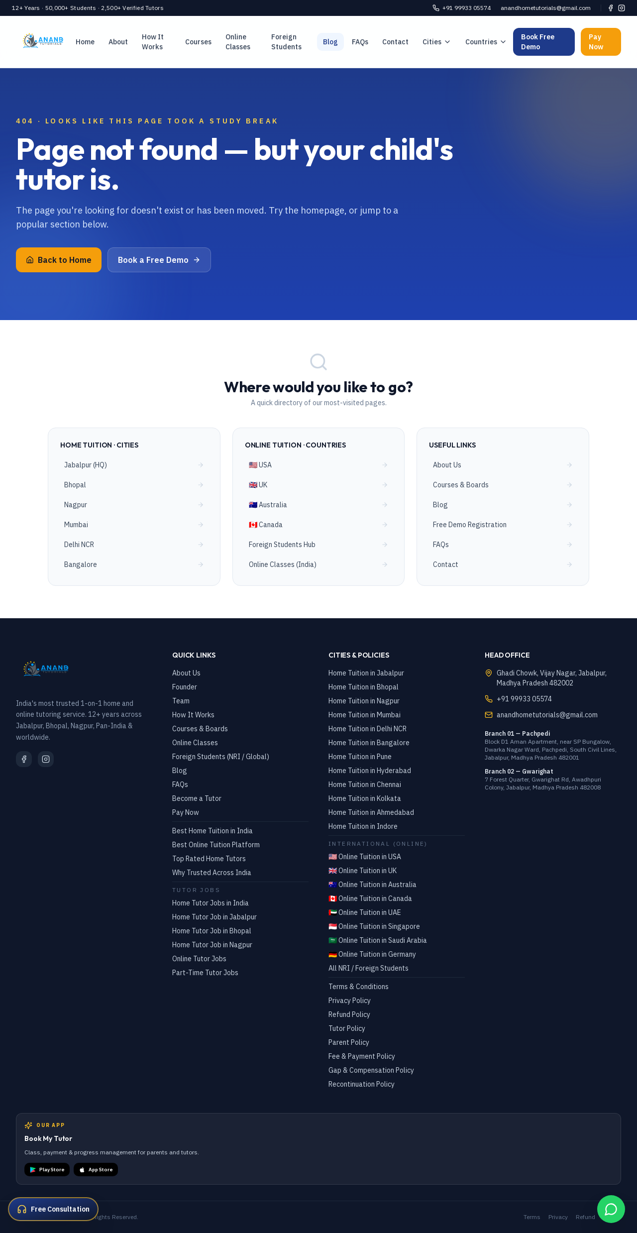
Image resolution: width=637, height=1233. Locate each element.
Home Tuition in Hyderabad (369, 770)
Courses (198, 41)
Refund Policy (349, 1014)
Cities (437, 41)
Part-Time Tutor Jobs (205, 972)
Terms (532, 1217)
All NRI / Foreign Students (368, 968)
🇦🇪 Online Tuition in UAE (364, 912)
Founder (184, 686)
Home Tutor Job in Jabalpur (214, 916)
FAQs (360, 41)
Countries (486, 41)
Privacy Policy (349, 1000)
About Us (186, 673)
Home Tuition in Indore (363, 826)
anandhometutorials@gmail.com (546, 7)
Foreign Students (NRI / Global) (220, 756)
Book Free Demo (537, 41)
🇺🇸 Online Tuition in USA (364, 856)
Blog (330, 41)
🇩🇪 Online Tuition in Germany (372, 954)
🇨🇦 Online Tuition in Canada (370, 898)
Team (181, 700)
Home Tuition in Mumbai (364, 714)
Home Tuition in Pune (360, 756)
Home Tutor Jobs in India (210, 902)
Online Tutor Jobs (199, 958)
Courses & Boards (200, 728)
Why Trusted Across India (211, 872)
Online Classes (237, 41)
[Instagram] (621, 7)
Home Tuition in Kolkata (364, 798)
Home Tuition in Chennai (364, 784)
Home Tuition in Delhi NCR (367, 728)
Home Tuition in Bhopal (363, 686)
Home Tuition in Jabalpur (366, 673)
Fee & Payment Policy (361, 1056)
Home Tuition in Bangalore (369, 742)
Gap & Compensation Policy (371, 1070)
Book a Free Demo (159, 260)
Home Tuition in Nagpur (364, 700)
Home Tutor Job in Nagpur (212, 944)
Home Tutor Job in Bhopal (211, 930)
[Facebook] (610, 7)
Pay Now (596, 41)
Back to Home (59, 260)
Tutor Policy (346, 1028)
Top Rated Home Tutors (209, 858)
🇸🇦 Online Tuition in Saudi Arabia (377, 940)
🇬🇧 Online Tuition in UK (362, 870)
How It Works (153, 41)
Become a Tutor (196, 798)
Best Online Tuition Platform (216, 844)
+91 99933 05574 (461, 7)
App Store (96, 1169)
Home (85, 41)
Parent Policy (348, 1042)
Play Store (47, 1169)
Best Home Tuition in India (212, 830)
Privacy (558, 1217)
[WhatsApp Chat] (611, 1209)
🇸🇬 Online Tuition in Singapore (374, 926)
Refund (585, 1217)
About (118, 41)
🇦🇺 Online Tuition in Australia (372, 884)
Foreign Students (286, 41)
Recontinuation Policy (361, 1084)
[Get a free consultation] (53, 1209)
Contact (395, 41)
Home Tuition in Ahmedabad (371, 812)
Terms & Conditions (358, 986)
